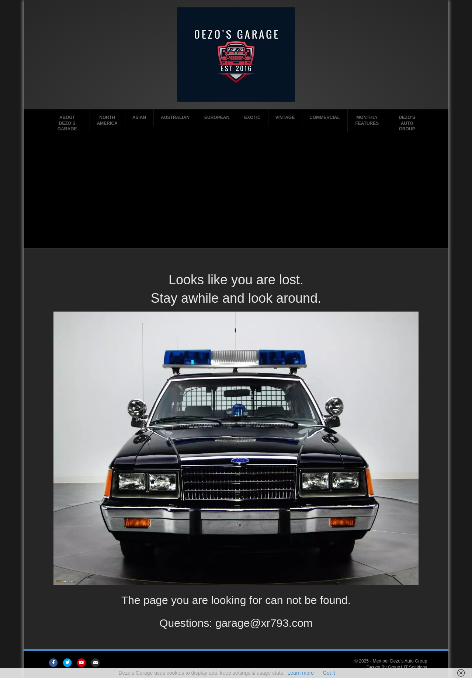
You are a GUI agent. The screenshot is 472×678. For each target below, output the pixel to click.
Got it (329, 673)
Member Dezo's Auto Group (400, 661)
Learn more (301, 673)
